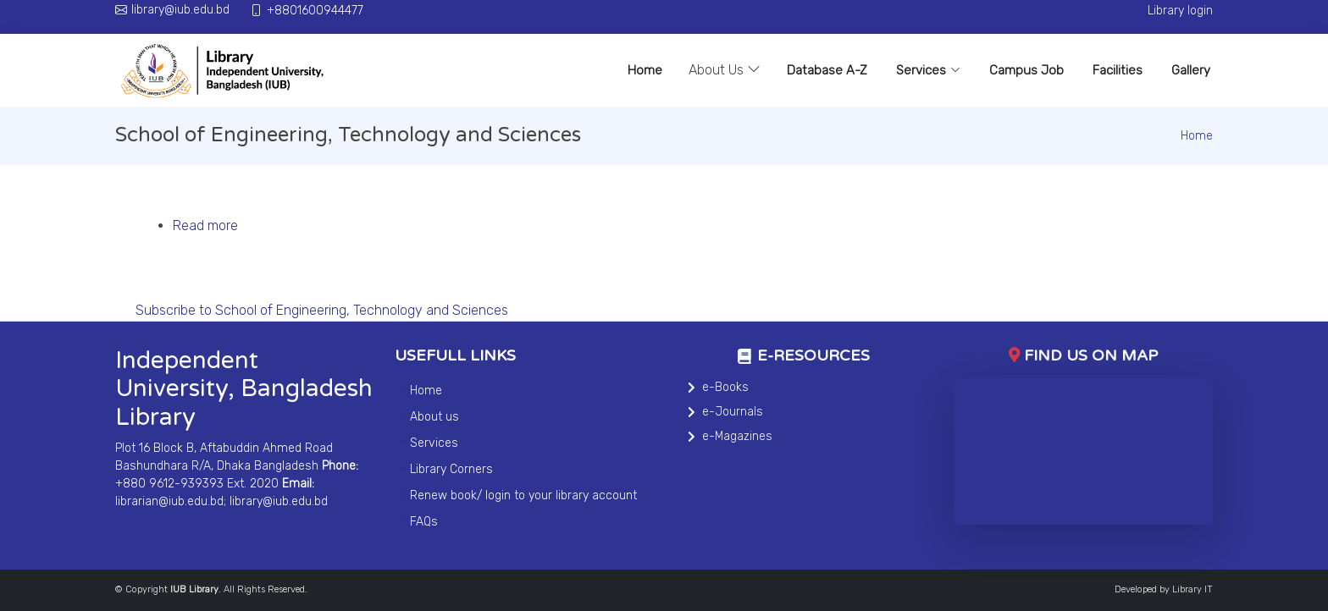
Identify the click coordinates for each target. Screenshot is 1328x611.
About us (434, 417)
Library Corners (451, 469)
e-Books (725, 387)
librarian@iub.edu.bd (169, 501)
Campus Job (1026, 70)
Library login (1180, 10)
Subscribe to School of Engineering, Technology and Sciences (322, 310)
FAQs (424, 522)
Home (645, 70)
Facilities (1118, 70)
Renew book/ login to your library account (523, 495)
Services (928, 70)
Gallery (1190, 70)
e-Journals (732, 412)
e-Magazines (737, 436)
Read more (205, 225)
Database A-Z (827, 70)
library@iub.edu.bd (279, 501)
